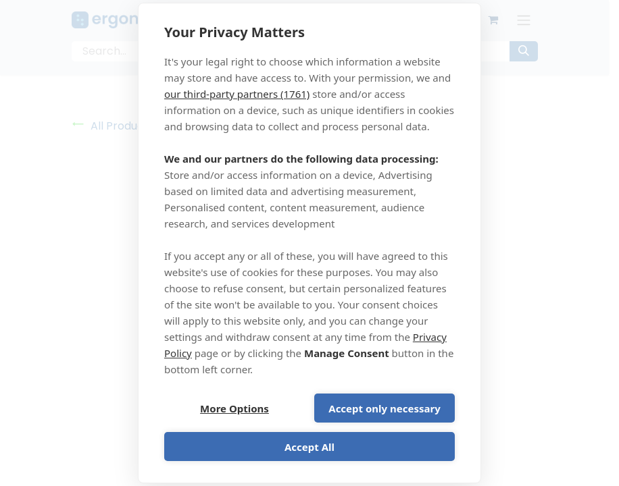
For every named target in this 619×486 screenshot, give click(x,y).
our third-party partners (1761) (237, 94)
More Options (234, 408)
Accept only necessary (384, 408)
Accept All (309, 447)
